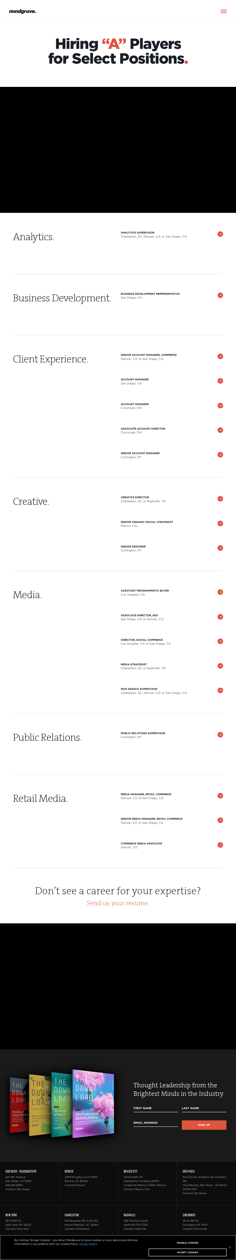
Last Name (190, 1108)
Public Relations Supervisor (143, 733)
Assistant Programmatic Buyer (145, 591)
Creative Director (135, 498)
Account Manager (135, 380)
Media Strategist (134, 665)
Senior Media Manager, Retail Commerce (151, 819)
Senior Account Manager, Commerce (149, 355)
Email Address (145, 1123)
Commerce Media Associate (141, 844)
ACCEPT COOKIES (187, 1252)
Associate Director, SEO (139, 615)
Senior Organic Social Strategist (147, 522)
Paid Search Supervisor (139, 689)
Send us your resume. (118, 904)
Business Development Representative (150, 294)
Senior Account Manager (140, 453)
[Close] (230, 1247)
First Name (142, 1108)
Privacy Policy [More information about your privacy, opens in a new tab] (88, 1243)
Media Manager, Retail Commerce (146, 795)
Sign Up (204, 1125)
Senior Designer (133, 547)
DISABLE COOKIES (188, 1242)
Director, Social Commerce (142, 640)
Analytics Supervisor (137, 233)
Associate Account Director (143, 429)
